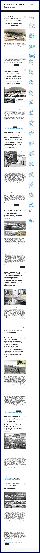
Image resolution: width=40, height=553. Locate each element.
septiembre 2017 (31, 154)
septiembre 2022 (31, 99)
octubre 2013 (30, 197)
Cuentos (30, 216)
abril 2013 (30, 202)
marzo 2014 (30, 192)
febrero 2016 (30, 171)
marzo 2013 (30, 203)
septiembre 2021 (31, 110)
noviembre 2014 (31, 185)
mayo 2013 (30, 201)
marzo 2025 (30, 73)
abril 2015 (30, 180)
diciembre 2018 (31, 140)
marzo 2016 (30, 170)
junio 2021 (30, 113)
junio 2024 (30, 80)
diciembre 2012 (31, 206)
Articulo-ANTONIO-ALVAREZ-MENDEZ (8, 478)
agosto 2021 (30, 111)
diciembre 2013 (31, 195)
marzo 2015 (30, 181)
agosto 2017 (30, 155)
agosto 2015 (30, 177)
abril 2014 (30, 191)
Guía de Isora (13, 128)
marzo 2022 (30, 105)
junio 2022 (30, 102)
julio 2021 (30, 112)
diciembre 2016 (31, 162)
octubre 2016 (30, 164)
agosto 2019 (30, 133)
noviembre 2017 (31, 152)
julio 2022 (30, 101)
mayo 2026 (30, 60)
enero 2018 (30, 150)
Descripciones (31, 217)
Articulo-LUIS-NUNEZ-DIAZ (7, 332)
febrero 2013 (30, 204)
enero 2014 (30, 194)
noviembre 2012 (31, 207)
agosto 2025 (30, 68)
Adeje (8, 479)
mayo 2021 (30, 114)
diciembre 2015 (31, 173)
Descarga (16, 64)
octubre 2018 (30, 142)
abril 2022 (30, 104)
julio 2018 (30, 145)
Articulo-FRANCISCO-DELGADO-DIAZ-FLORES (9, 411)
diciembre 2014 (31, 184)
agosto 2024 (30, 78)
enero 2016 (30, 172)
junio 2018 (30, 146)
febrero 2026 (30, 63)
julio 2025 (30, 69)
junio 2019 (30, 135)
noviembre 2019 (31, 130)
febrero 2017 (30, 160)
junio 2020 (30, 124)
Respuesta (16, 333)
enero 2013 (30, 205)
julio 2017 (30, 156)
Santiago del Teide (31, 227)
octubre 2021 (30, 109)
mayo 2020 (30, 125)
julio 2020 (30, 123)
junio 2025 (30, 70)
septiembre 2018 (31, 143)
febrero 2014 (30, 193)
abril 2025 (30, 72)
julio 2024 (30, 79)
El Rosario (30, 218)
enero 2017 (30, 161)
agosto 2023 (30, 89)
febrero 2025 (30, 74)
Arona (8, 128)
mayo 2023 (30, 92)
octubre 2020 (30, 120)
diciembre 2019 (31, 129)
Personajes (16, 128)
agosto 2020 (30, 122)
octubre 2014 (30, 186)
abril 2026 (30, 61)
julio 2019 (30, 134)
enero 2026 (30, 64)
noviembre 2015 (31, 174)
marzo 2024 (30, 83)
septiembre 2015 (31, 176)
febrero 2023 (30, 95)
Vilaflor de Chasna (31, 228)
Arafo (29, 212)
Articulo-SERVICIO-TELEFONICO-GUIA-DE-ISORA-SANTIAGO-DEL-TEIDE (13, 542)
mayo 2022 (30, 103)
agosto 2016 (30, 166)
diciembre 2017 (31, 151)
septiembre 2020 (31, 121)
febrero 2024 (30, 84)
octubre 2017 (30, 153)
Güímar (11, 333)
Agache (30, 211)
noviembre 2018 (31, 141)
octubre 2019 (30, 131)
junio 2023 (30, 91)
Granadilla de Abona (31, 221)
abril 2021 (30, 115)
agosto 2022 (30, 100)
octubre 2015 (30, 175)
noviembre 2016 (31, 163)
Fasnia (11, 412)
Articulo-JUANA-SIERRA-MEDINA (8, 127)
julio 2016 (30, 167)
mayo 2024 (30, 81)
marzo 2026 (30, 62)
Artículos (10, 128)
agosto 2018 (30, 144)
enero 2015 (30, 183)
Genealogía (30, 220)
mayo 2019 (30, 136)
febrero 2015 (30, 182)
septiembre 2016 (31, 165)
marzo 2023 (30, 94)
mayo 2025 (30, 71)
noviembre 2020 (31, 119)
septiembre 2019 (31, 132)
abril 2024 (30, 82)
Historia (13, 412)
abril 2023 (30, 93)
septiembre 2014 (31, 187)
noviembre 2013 (31, 196)
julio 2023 (30, 90)
